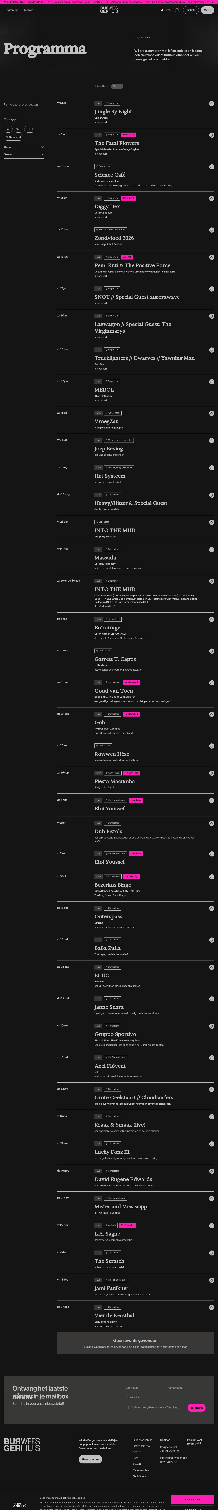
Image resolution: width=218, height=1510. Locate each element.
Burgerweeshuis (142, 1440)
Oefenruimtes (141, 1470)
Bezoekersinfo (141, 1446)
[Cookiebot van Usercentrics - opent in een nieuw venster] (19, 1504)
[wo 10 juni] (150, 175)
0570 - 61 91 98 (168, 1462)
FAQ (135, 1458)
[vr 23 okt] (150, 946)
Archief (137, 1452)
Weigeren (193, 1501)
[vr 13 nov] (150, 1150)
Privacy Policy (172, 1407)
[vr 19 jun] (150, 295)
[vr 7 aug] (150, 447)
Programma (11, 10)
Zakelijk (137, 1464)
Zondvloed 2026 (42, 1)
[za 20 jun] (150, 326)
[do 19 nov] (150, 1178)
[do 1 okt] (150, 805)
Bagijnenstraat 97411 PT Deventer (170, 1448)
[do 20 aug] (150, 502)
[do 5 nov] (150, 1096)
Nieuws (28, 10)
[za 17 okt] (150, 917)
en (168, 10)
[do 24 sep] (150, 723)
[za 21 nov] (150, 1205)
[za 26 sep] (150, 780)
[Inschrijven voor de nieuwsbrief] (197, 1408)
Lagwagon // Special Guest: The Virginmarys (187, 1)
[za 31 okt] (150, 1066)
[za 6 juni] (150, 144)
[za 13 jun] (150, 236)
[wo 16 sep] (150, 691)
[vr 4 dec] (150, 1259)
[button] (177, 10)
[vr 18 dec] (150, 1287)
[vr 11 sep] (150, 660)
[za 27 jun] (150, 390)
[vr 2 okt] (150, 832)
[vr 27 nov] (150, 1232)
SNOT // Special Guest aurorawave (130, 1)
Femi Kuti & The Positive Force (81, 1)
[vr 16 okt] (150, 885)
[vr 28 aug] (150, 529)
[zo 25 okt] (150, 976)
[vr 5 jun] (150, 112)
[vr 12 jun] (150, 207)
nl (162, 10)
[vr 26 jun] (150, 358)
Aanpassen (193, 1491)
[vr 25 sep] (150, 752)
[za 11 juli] (150, 420)
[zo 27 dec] (150, 1316)
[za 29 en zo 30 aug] (150, 593)
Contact (165, 1440)
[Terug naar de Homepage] (109, 10)
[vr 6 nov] (150, 1123)
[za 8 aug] (150, 474)
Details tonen (47, 1504)
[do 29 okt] (150, 1005)
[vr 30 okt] (150, 1035)
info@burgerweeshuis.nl (174, 1458)
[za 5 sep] (150, 628)
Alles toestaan (192, 1482)
